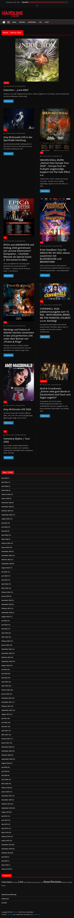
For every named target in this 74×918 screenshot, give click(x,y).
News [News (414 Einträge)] (46, 882)
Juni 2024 (5, 576)
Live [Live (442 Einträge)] (20, 882)
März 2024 (5, 588)
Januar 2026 (5, 498)
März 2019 (5, 832)
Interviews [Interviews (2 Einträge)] (15, 882)
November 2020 (7, 751)
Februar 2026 (6, 494)
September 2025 (7, 515)
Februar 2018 (6, 869)
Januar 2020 (5, 792)
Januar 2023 (5, 645)
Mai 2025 (4, 531)
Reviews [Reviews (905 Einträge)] (55, 882)
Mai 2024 (4, 580)
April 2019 (5, 828)
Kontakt (4, 903)
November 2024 (7, 555)
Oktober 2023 (6, 608)
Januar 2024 (5, 596)
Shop (47, 22)
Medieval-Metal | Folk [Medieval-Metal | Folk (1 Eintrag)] (37, 882)
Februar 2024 (6, 592)
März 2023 (5, 637)
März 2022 (5, 686)
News (14, 22)
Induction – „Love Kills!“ (16, 90)
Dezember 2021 (7, 698)
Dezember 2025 (7, 503)
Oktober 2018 (6, 853)
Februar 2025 (6, 543)
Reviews (22, 22)
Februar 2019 (6, 836)
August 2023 (6, 617)
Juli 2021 (4, 718)
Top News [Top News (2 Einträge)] (69, 882)
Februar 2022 (6, 690)
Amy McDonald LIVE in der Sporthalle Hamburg (17, 139)
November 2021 (7, 702)
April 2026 (5, 486)
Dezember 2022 (7, 649)
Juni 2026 (5, 478)
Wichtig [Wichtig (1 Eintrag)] (3, 885)
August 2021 (6, 714)
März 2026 (5, 490)
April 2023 (5, 633)
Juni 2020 (5, 771)
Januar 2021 (5, 743)
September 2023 (7, 612)
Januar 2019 (5, 840)
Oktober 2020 (6, 755)
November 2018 (7, 849)
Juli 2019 (4, 816)
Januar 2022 (5, 694)
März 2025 (5, 539)
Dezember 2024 (7, 551)
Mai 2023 (4, 629)
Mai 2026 (4, 482)
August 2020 (6, 763)
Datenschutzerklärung (9, 894)
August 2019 (6, 812)
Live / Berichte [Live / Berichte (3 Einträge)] (28, 882)
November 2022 (7, 653)
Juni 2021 (5, 722)
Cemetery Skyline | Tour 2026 (16, 440)
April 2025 (5, 535)
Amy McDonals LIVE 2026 (17, 409)
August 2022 (6, 665)
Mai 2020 (4, 775)
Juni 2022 (5, 673)
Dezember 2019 (7, 796)
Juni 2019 (5, 820)
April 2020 (5, 779)
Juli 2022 (4, 669)
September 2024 (7, 564)
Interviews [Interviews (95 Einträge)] (7, 881)
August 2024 (6, 568)
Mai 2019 (4, 824)
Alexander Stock (21, 86)
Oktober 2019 (6, 804)
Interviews (32, 22)
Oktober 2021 (6, 706)
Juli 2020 (4, 767)
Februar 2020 (6, 788)
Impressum (5, 899)
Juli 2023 (4, 621)
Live (40, 22)
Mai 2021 (4, 726)
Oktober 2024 (6, 559)
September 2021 (7, 710)
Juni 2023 (5, 625)
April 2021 (5, 731)
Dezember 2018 (7, 845)
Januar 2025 (5, 547)
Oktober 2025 (6, 511)
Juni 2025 (5, 527)
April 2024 (5, 584)
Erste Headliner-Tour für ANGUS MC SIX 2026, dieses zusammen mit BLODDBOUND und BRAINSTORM (55, 255)
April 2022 (5, 682)
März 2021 (5, 735)
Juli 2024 (4, 572)
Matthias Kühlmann (21, 435)
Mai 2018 (4, 861)
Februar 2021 (6, 739)
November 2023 (7, 604)
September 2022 (7, 661)
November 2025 (7, 507)
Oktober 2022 (6, 657)
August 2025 (6, 519)
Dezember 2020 (7, 747)
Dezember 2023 (7, 600)
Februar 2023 (6, 641)
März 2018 (5, 865)
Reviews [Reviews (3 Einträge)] (64, 882)
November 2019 (7, 800)
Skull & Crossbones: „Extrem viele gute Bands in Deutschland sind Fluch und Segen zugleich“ (55, 393)
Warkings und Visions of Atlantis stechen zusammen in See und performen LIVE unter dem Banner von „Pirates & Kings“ (18, 335)
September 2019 (7, 808)
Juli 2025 (4, 523)
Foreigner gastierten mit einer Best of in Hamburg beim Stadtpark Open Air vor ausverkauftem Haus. (46, 3)
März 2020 (5, 783)
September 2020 (7, 759)
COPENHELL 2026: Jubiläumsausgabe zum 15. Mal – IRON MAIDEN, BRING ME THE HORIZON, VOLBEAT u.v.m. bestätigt (55, 314)
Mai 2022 (4, 678)
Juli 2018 (4, 857)
